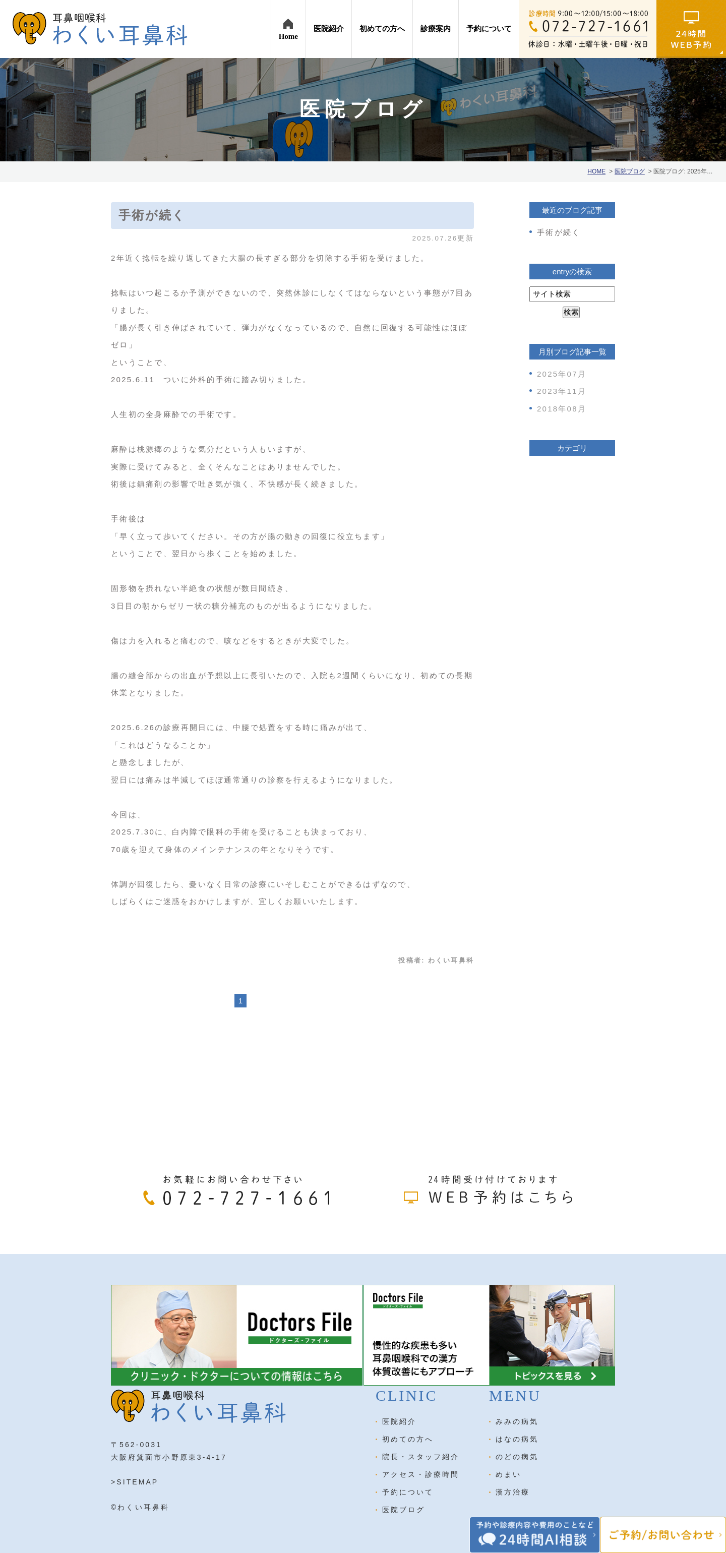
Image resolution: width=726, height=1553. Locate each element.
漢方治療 (513, 1492)
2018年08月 (561, 408)
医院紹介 (399, 1421)
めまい (508, 1474)
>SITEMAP (134, 1482)
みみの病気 (517, 1421)
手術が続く (152, 215)
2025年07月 (561, 374)
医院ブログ (403, 1510)
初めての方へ (408, 1439)
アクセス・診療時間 (421, 1474)
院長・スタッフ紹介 (421, 1457)
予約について (408, 1492)
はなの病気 (517, 1439)
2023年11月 (561, 391)
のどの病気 (517, 1457)
